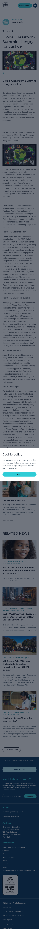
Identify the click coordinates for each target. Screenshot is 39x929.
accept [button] (19, 474)
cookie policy (11, 468)
